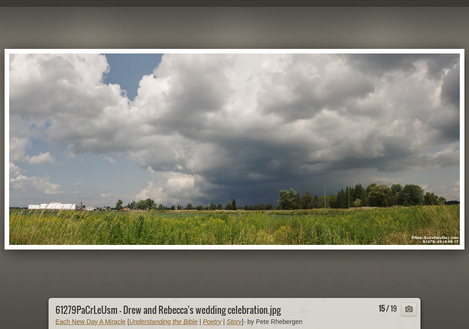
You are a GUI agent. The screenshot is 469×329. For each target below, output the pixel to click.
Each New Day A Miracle (90, 321)
